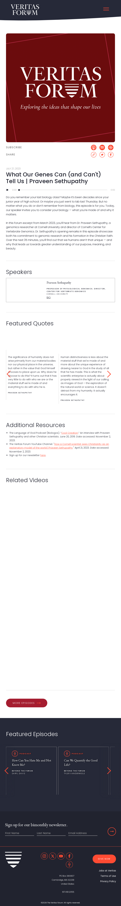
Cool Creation (69, 433)
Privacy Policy (108, 881)
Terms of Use (108, 876)
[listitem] (32, 375)
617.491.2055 (68, 891)
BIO (49, 297)
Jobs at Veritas (107, 870)
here (43, 455)
